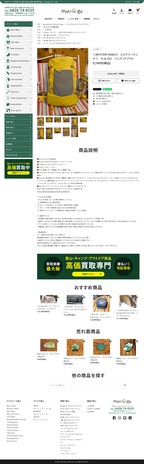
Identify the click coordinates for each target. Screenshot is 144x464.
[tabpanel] (62, 82)
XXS (35, 409)
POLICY (96, 19)
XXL (50, 409)
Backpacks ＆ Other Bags (53, 24)
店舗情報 (86, 19)
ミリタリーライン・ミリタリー (68, 454)
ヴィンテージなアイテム (67, 445)
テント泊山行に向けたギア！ (68, 423)
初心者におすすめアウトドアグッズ (70, 406)
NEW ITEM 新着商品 (51, 27)
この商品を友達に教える (103, 96)
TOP (39, 24)
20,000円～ (91, 411)
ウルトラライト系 (65, 448)
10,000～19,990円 (93, 409)
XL (47, 409)
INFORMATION (11, 155)
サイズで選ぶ (10, 116)
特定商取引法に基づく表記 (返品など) (108, 93)
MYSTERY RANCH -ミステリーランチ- (73, 32)
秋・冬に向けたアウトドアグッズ (55, 38)
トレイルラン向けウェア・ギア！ (69, 428)
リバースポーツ (65, 451)
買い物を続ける (100, 98)
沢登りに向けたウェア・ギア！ (69, 426)
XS (38, 409)
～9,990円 (47, 30)
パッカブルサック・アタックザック (77, 24)
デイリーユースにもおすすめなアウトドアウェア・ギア (62, 43)
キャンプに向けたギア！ (67, 431)
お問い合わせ (104, 80)
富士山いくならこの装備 (67, 411)
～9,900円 (90, 406)
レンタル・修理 (73, 19)
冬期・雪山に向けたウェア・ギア (70, 420)
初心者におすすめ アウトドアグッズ (57, 35)
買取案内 (61, 19)
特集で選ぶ (10, 122)
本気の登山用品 (65, 414)
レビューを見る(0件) (101, 101)
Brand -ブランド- (50, 32)
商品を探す (49, 19)
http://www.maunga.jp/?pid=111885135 (53, 191)
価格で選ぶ (10, 127)
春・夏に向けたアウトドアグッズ (55, 40)
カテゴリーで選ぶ (12, 24)
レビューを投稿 (100, 104)
